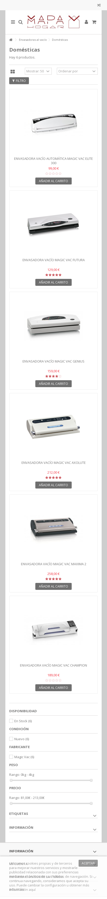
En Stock (23, 721)
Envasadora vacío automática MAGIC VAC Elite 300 (53, 160)
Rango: (14, 775)
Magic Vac (24, 757)
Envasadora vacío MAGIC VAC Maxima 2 (53, 564)
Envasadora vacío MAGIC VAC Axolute (54, 462)
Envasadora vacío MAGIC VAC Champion (53, 665)
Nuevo (21, 739)
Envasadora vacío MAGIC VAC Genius (53, 361)
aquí (32, 889)
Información (21, 827)
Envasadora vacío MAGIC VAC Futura (54, 260)
